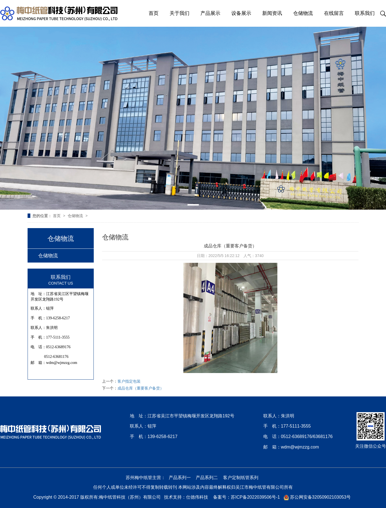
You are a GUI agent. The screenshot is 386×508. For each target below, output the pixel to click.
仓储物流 (303, 13)
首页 (154, 13)
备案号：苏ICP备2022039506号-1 (246, 497)
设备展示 (241, 13)
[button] (193, 205)
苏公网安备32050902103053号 (317, 497)
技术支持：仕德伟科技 (186, 497)
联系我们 (365, 13)
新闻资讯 (272, 13)
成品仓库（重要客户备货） (140, 388)
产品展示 (210, 13)
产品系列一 (180, 477)
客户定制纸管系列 (240, 477)
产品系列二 (207, 477)
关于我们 (179, 13)
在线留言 (334, 13)
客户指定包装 (129, 381)
